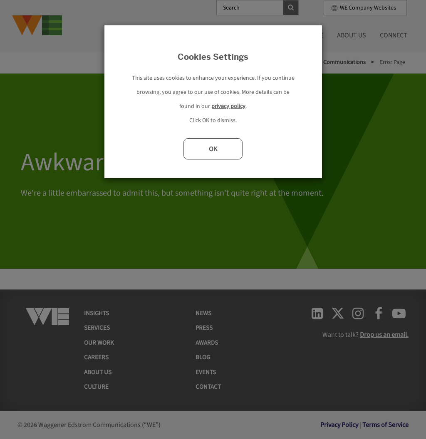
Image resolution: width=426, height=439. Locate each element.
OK (213, 149)
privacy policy (228, 106)
